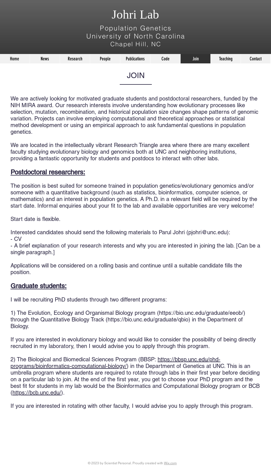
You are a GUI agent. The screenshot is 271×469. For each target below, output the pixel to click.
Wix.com (170, 463)
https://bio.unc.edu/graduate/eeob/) (202, 313)
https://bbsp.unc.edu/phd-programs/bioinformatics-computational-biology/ (115, 362)
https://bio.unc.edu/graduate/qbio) (149, 319)
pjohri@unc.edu (207, 232)
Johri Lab (135, 14)
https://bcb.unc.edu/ (36, 392)
